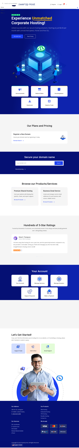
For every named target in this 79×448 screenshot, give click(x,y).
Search (59, 163)
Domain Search (18, 140)
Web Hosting (44, 410)
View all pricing (20, 169)
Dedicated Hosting (45, 412)
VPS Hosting (44, 414)
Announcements (20, 91)
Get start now (17, 36)
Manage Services (40, 280)
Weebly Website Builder (17, 431)
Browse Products (19, 200)
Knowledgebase (59, 91)
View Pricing (30, 36)
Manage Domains (59, 280)
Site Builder (14, 429)
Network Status (39, 91)
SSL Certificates (15, 425)
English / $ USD (17, 445)
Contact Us (43, 418)
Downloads (29, 103)
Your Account (20, 280)
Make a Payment (49, 293)
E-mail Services (15, 427)
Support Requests (30, 293)
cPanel (13, 433)
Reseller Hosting (45, 416)
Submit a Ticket (49, 103)
